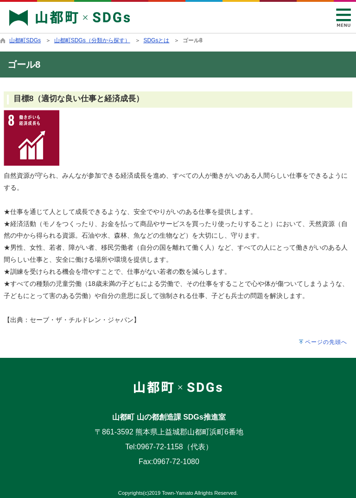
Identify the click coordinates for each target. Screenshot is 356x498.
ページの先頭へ (326, 342)
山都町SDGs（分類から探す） (92, 40)
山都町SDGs (25, 40)
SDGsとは (156, 40)
